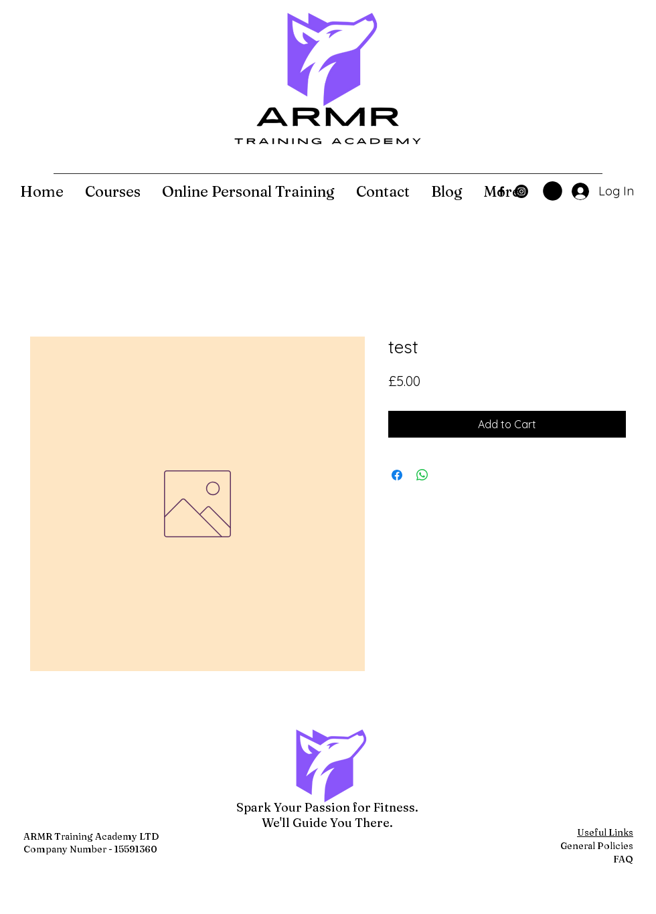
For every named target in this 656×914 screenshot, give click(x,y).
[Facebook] (501, 191)
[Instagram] (521, 191)
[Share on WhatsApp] (422, 475)
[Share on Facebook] (397, 475)
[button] (552, 191)
